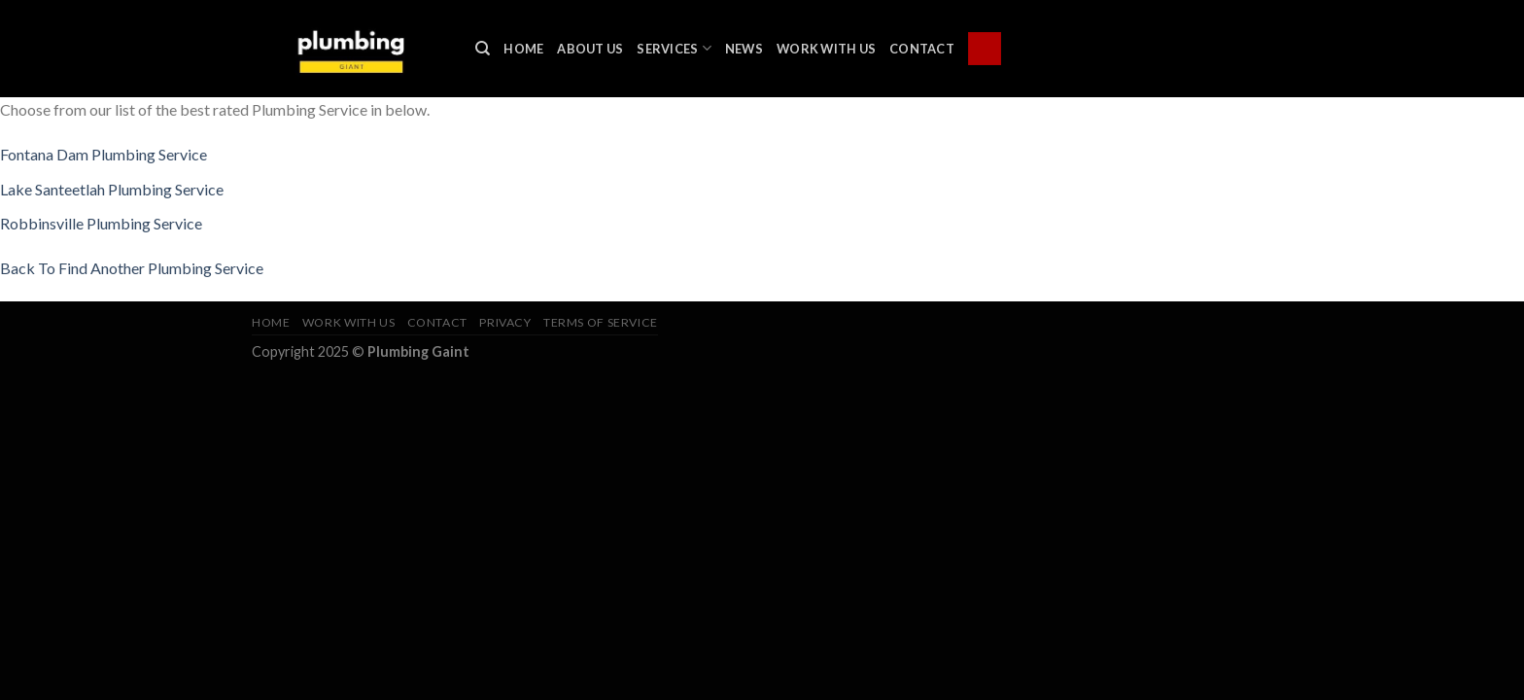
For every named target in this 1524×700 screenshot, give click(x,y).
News (744, 48)
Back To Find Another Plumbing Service (131, 268)
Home (523, 48)
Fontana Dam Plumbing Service (103, 154)
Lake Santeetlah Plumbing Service (112, 189)
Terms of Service (600, 322)
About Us (590, 48)
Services (674, 48)
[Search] (482, 48)
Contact (921, 48)
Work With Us (826, 48)
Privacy (505, 322)
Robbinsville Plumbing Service (101, 223)
